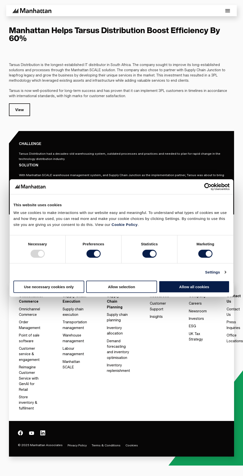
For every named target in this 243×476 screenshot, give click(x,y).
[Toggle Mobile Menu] (228, 10)
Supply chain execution (73, 311)
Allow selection (121, 287)
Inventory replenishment (118, 367)
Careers (195, 303)
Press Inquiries (233, 324)
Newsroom (198, 311)
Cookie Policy (125, 224)
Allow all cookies (194, 287)
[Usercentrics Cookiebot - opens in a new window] (208, 186)
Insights (156, 316)
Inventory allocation (115, 330)
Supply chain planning (117, 317)
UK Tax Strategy (196, 336)
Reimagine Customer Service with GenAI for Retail (29, 378)
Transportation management (75, 324)
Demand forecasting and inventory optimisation (118, 349)
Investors (196, 318)
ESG (192, 326)
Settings (212, 272)
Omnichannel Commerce (29, 311)
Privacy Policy (77, 445)
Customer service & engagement (29, 354)
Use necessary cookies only (49, 287)
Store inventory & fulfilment (28, 402)
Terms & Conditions (106, 445)
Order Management (29, 324)
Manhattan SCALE (71, 364)
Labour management (73, 351)
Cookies (131, 445)
